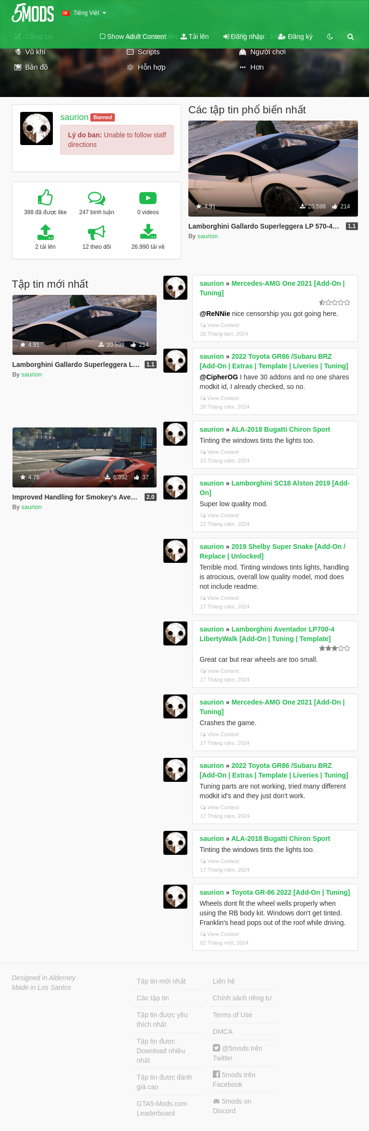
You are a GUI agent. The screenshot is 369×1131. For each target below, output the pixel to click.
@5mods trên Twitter (237, 1053)
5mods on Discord (232, 1106)
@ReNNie (215, 313)
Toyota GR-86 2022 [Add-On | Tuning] (291, 892)
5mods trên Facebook (234, 1079)
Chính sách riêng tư (242, 998)
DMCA (223, 1031)
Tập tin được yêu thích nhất (162, 1019)
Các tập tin (153, 998)
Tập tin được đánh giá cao (164, 1082)
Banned (103, 117)
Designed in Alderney (44, 978)
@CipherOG (219, 377)
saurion (74, 117)
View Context (219, 325)
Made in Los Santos (42, 987)
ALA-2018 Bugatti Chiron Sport (280, 429)
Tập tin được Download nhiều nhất (161, 1050)
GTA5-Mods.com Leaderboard (162, 1108)
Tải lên (195, 36)
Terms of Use (232, 1015)
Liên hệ (224, 981)
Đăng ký (295, 36)
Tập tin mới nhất (161, 981)
